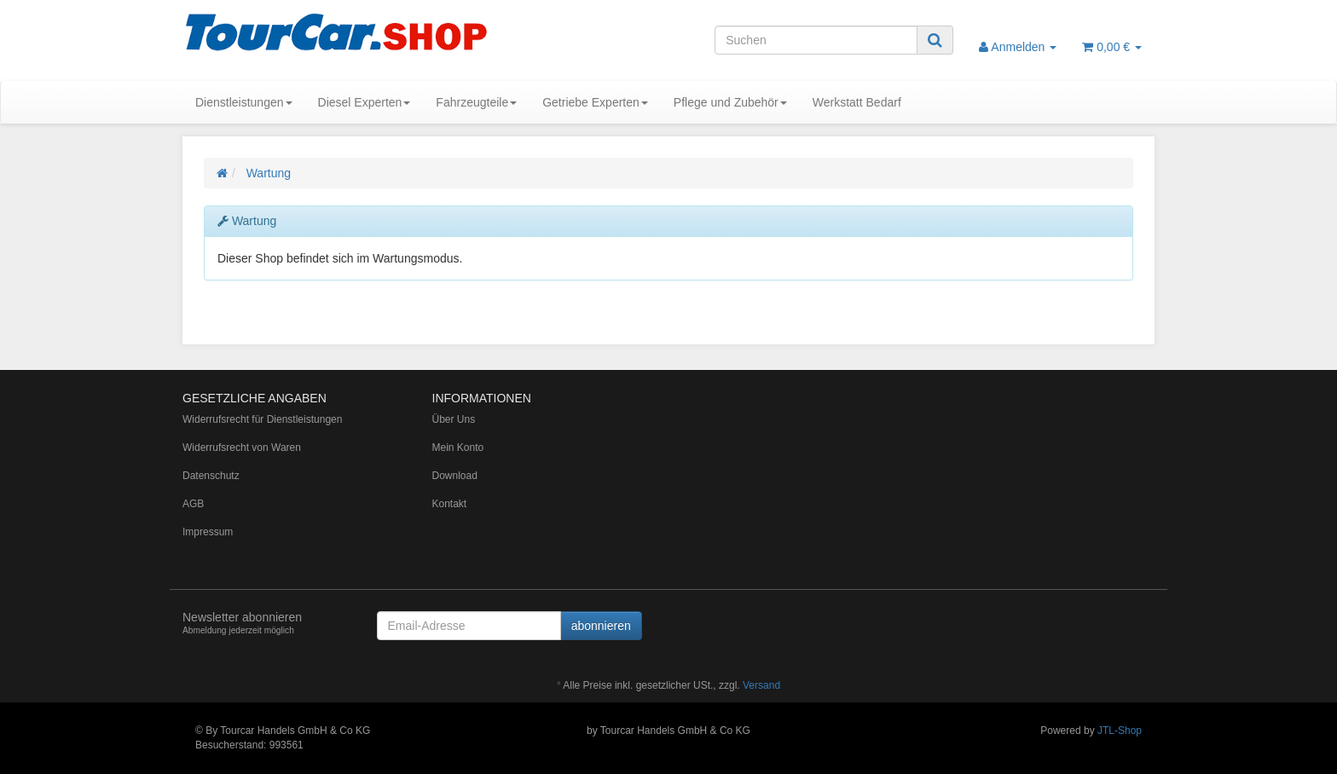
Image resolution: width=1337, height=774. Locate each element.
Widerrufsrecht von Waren (241, 447)
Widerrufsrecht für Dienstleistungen (262, 419)
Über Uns (454, 419)
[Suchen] (816, 40)
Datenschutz (211, 476)
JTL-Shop (1119, 730)
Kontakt (449, 504)
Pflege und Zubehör (730, 102)
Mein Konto (458, 447)
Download (455, 476)
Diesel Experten (364, 102)
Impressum (207, 532)
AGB (193, 504)
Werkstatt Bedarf (857, 102)
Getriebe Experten (595, 102)
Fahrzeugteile (476, 102)
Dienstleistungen (243, 102)
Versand (761, 685)
